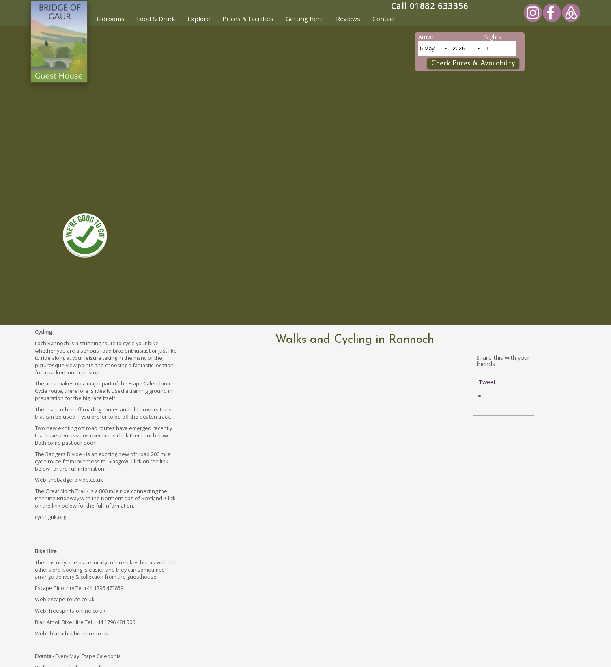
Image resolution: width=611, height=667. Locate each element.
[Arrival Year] (467, 48)
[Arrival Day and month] (434, 48)
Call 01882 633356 (430, 5)
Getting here (305, 19)
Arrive (425, 37)
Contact (383, 19)
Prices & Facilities (247, 19)
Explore (198, 19)
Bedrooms (109, 19)
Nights (492, 37)
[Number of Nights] (500, 48)
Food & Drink (156, 19)
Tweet (487, 382)
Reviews (348, 19)
